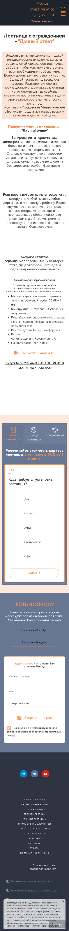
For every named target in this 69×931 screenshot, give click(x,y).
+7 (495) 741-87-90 (42, 9)
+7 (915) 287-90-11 (42, 15)
